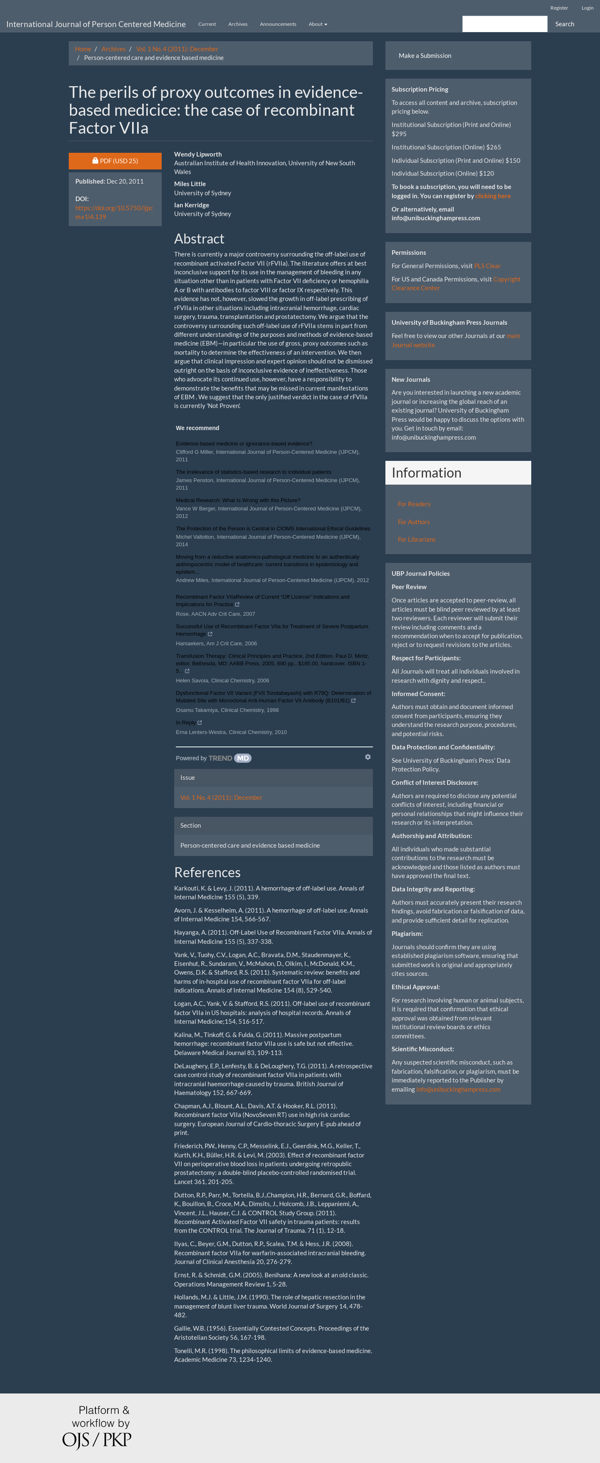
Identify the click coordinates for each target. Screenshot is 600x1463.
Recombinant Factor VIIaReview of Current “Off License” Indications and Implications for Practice (263, 602)
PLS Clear (487, 265)
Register (559, 8)
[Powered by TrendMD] (214, 758)
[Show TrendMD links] (368, 757)
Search (564, 23)
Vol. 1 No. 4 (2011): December (177, 48)
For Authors (414, 521)
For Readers (414, 504)
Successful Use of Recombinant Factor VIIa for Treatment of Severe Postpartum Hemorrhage (272, 631)
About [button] (318, 24)
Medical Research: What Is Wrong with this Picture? (238, 500)
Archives (238, 24)
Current (207, 24)
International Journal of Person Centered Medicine (96, 24)
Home (83, 48)
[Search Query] (505, 24)
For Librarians (417, 539)
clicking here (493, 195)
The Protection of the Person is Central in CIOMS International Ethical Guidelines (273, 528)
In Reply (189, 723)
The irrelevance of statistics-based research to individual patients (253, 472)
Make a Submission (425, 55)
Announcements (278, 24)
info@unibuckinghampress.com (458, 1089)
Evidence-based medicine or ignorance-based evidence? (244, 443)
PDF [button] (127, 160)
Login (588, 8)
